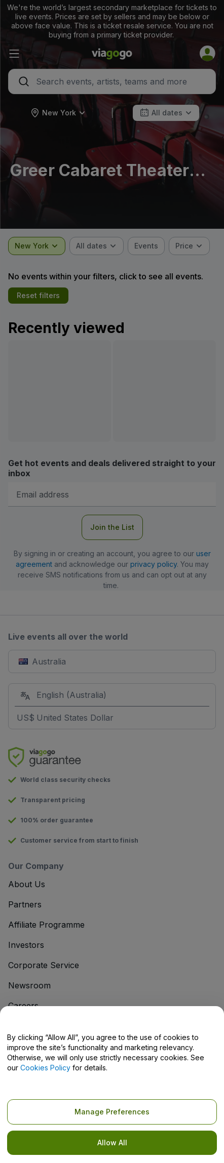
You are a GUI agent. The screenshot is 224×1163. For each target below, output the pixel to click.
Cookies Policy (45, 1067)
